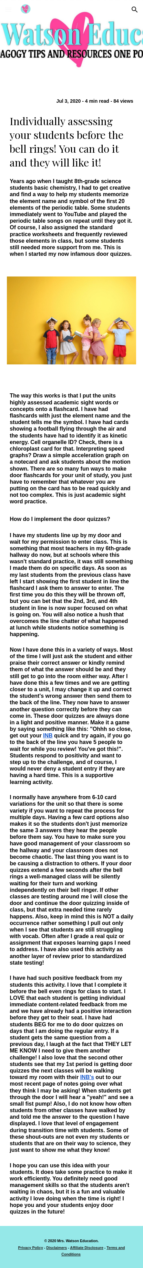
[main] (71, 177)
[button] (8, 9)
